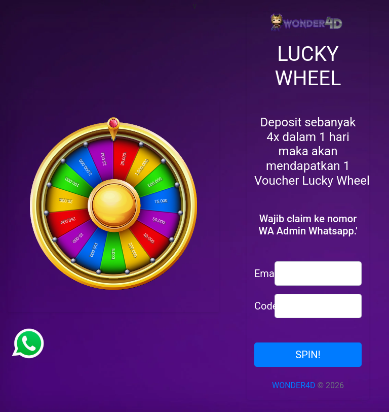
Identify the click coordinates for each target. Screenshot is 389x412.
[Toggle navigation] (374, 6)
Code (260, 306)
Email (260, 273)
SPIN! (307, 355)
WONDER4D (294, 385)
